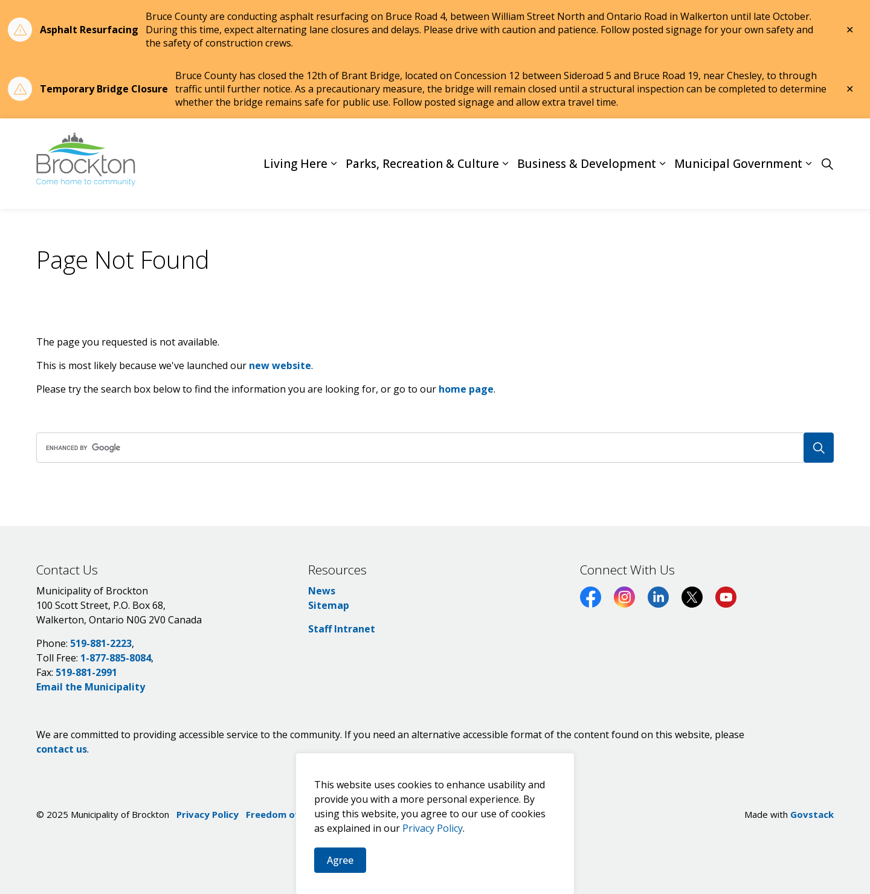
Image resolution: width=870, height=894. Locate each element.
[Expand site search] (827, 164)
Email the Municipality (90, 686)
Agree (340, 872)
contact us (61, 749)
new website (280, 365)
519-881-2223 (101, 643)
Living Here (295, 164)
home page (466, 389)
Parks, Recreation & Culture (422, 164)
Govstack (812, 814)
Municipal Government (738, 164)
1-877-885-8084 (115, 657)
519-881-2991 (86, 672)
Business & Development (586, 164)
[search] (431, 448)
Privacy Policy (207, 814)
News (321, 590)
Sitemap (328, 605)
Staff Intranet (341, 628)
